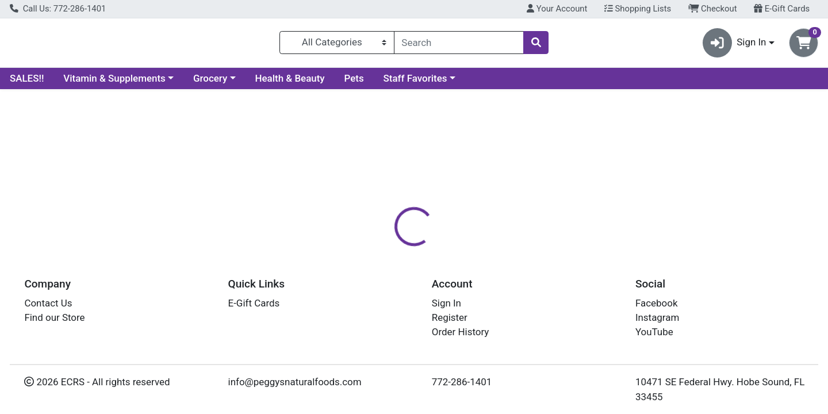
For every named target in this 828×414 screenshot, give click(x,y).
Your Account (557, 8)
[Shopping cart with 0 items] (803, 45)
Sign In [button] (734, 45)
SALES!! (27, 83)
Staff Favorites (415, 83)
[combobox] (459, 44)
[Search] (459, 44)
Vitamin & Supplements (114, 83)
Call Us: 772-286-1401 (58, 8)
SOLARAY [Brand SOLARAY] (486, 310)
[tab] (377, 263)
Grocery (210, 83)
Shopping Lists (637, 8)
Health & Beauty (290, 83)
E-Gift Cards (782, 8)
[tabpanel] (586, 327)
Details (377, 264)
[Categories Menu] (336, 44)
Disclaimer (431, 264)
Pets (354, 83)
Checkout (712, 8)
